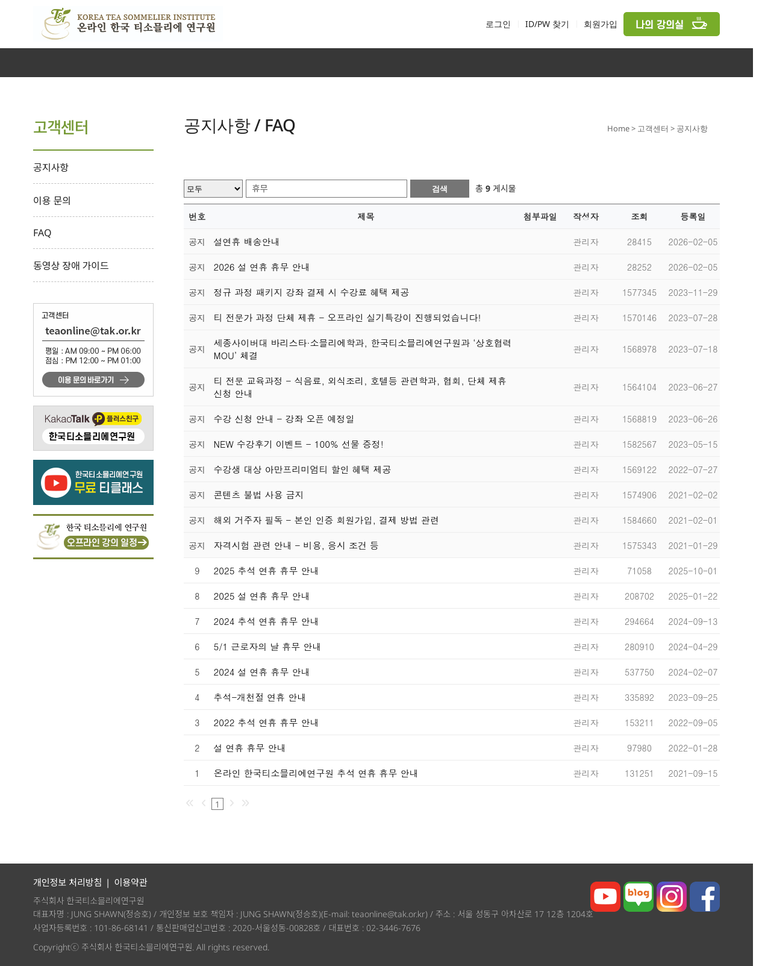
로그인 (498, 24)
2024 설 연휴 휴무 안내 (262, 671)
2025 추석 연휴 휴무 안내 (266, 570)
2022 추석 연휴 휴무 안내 (266, 722)
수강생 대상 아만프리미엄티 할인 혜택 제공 (303, 469)
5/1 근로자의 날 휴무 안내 (268, 646)
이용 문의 (52, 200)
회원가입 (600, 24)
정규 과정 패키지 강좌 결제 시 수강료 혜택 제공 (312, 292)
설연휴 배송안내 (247, 241)
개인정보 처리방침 (67, 882)
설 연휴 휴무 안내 (250, 747)
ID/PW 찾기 (547, 24)
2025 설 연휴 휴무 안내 (262, 595)
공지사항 (51, 167)
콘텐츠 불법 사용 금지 (259, 494)
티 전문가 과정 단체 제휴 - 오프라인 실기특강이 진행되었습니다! (347, 317)
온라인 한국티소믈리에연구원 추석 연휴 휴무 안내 (316, 773)
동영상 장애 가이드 (71, 265)
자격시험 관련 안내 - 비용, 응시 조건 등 (296, 545)
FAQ (42, 232)
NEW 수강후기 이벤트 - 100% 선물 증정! (299, 444)
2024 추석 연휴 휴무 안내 (266, 621)
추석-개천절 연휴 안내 (260, 697)
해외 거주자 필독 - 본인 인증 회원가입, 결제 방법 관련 (327, 519)
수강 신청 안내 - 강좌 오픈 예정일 (284, 418)
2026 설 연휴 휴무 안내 (262, 266)
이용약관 (130, 882)
